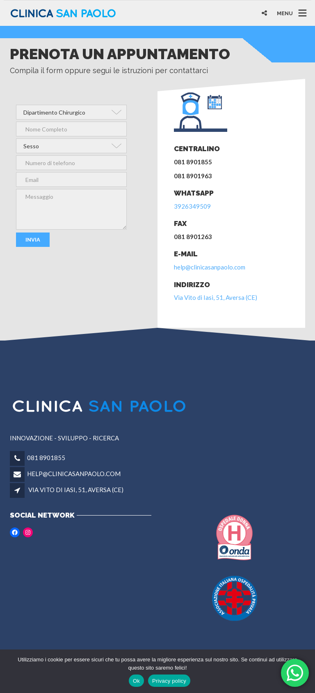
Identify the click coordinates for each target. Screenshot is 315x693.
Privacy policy (169, 681)
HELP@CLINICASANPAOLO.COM (74, 473)
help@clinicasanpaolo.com (209, 267)
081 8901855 (46, 457)
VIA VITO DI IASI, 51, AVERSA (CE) (75, 489)
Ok (136, 681)
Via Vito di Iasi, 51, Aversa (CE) (215, 297)
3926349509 (192, 206)
